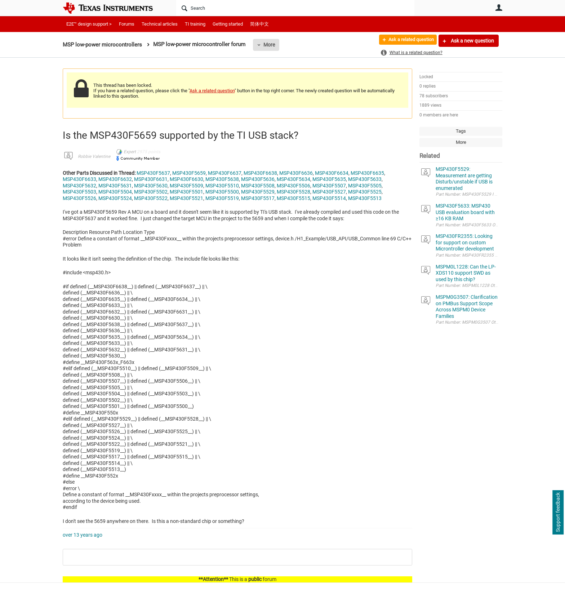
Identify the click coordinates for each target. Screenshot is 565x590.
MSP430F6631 (151, 179)
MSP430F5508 (258, 185)
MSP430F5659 (189, 173)
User (498, 7)
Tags (461, 131)
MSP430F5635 (329, 179)
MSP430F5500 (222, 192)
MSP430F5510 (222, 185)
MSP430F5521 (186, 198)
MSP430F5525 (365, 192)
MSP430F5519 (222, 198)
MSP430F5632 (79, 185)
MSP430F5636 (258, 179)
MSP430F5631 (115, 185)
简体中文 (259, 24)
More (269, 45)
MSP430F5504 (115, 192)
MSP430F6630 (186, 179)
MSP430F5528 (293, 192)
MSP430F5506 (293, 185)
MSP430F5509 (186, 185)
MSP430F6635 (367, 173)
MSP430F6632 (115, 179)
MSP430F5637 (153, 173)
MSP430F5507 (329, 185)
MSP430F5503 (79, 192)
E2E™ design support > (89, 24)
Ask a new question (472, 41)
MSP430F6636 (296, 173)
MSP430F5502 (151, 192)
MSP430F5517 (258, 198)
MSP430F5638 (222, 179)
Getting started (228, 24)
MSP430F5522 (151, 198)
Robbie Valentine (94, 156)
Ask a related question (407, 41)
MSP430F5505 (365, 185)
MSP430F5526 (79, 198)
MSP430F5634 (293, 179)
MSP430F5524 (115, 198)
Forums (126, 24)
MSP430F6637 (224, 173)
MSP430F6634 (331, 173)
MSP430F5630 (151, 185)
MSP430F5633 (365, 179)
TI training (195, 24)
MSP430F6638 (260, 173)
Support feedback (558, 512)
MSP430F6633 (79, 179)
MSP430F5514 (329, 198)
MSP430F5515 (293, 198)
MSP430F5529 (258, 192)
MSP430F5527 (329, 192)
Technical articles (160, 24)
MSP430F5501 (186, 192)
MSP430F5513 (365, 198)
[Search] (295, 8)
